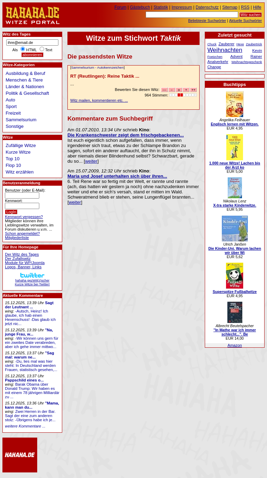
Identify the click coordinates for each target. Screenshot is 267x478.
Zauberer (226, 44)
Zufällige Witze (21, 145)
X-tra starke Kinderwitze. (234, 205)
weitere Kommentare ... (25, 426)
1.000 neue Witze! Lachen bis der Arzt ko (234, 165)
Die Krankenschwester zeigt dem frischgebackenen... (125, 135)
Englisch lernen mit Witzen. (235, 124)
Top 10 (12, 158)
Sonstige (15, 126)
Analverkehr (217, 62)
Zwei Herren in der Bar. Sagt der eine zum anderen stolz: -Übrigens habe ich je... (30, 415)
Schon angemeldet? (22, 233)
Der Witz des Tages (22, 254)
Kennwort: (14, 201)
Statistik (161, 7)
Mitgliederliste (17, 238)
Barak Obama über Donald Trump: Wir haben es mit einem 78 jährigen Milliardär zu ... (32, 390)
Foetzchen (214, 57)
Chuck (211, 44)
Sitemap (229, 7)
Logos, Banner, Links (23, 267)
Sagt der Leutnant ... (29, 305)
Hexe (240, 44)
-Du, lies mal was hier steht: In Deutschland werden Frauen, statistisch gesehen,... (31, 365)
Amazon (234, 345)
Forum (120, 7)
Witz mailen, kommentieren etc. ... (99, 100)
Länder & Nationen (25, 86)
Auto (10, 99)
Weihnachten (224, 49)
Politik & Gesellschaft (27, 93)
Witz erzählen (19, 172)
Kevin (257, 50)
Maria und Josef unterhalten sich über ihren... (117, 176)
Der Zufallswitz (18, 258)
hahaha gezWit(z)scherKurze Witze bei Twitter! (32, 280)
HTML (31, 50)
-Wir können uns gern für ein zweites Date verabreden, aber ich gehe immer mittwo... (31, 342)
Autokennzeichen (110, 67)
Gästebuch (140, 7)
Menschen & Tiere (24, 80)
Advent (236, 56)
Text (48, 50)
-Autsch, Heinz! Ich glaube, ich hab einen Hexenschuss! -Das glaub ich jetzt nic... (30, 317)
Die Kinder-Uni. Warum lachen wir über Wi (234, 250)
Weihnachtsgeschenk (247, 62)
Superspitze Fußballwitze (235, 292)
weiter (91, 161)
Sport (11, 106)
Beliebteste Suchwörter (207, 20)
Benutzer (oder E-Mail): (25, 190)
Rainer (256, 56)
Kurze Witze (18, 152)
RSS (245, 7)
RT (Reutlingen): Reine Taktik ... (104, 76)
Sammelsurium (82, 67)
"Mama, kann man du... (32, 405)
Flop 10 (13, 165)
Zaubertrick (254, 44)
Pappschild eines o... (24, 380)
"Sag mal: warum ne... (29, 355)
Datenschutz (207, 7)
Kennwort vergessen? (24, 217)
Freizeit (13, 113)
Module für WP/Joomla (24, 263)
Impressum (182, 7)
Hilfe (257, 7)
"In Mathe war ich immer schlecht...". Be (234, 332)
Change (214, 67)
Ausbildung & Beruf (25, 73)
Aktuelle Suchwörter (245, 20)
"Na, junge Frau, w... (29, 332)
